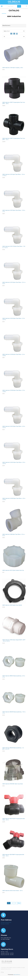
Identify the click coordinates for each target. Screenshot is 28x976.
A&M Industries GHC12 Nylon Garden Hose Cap (13, 570)
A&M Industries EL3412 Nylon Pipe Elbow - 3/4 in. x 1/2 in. (13, 427)
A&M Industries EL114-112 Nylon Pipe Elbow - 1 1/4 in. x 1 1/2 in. (13, 247)
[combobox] (14, 31)
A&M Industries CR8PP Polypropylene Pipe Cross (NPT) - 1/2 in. (13, 139)
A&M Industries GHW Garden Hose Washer (12, 605)
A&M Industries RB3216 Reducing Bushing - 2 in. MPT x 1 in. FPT (13, 748)
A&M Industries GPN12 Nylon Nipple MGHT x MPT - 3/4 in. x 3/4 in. (13, 640)
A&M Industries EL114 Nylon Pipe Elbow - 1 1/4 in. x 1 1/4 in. (13, 175)
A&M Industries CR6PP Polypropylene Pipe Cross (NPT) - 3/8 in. (13, 103)
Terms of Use (8, 969)
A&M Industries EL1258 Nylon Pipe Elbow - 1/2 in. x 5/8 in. (13, 391)
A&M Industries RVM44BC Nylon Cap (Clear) (12, 784)
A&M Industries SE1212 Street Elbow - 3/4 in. (12, 890)
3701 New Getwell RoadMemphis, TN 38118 (6, 923)
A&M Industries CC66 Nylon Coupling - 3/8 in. (12, 67)
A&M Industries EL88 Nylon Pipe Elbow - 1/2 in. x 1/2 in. (13, 535)
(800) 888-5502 (7, 938)
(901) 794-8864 (6, 939)
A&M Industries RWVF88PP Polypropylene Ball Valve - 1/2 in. (13, 855)
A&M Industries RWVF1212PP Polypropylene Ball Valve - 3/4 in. (13, 819)
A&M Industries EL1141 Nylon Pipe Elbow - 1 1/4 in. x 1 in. (13, 211)
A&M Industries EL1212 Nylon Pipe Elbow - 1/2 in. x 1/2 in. (14, 283)
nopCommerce (17, 974)
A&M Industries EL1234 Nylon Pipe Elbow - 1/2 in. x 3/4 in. (13, 319)
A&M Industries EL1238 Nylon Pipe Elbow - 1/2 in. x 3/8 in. (13, 355)
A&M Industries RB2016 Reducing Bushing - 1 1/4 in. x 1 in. (14, 712)
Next (19, 903)
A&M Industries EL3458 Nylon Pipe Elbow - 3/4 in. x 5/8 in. (13, 499)
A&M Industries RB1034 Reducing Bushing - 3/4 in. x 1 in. (13, 676)
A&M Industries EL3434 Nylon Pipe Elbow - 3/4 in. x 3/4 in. (13, 463)
